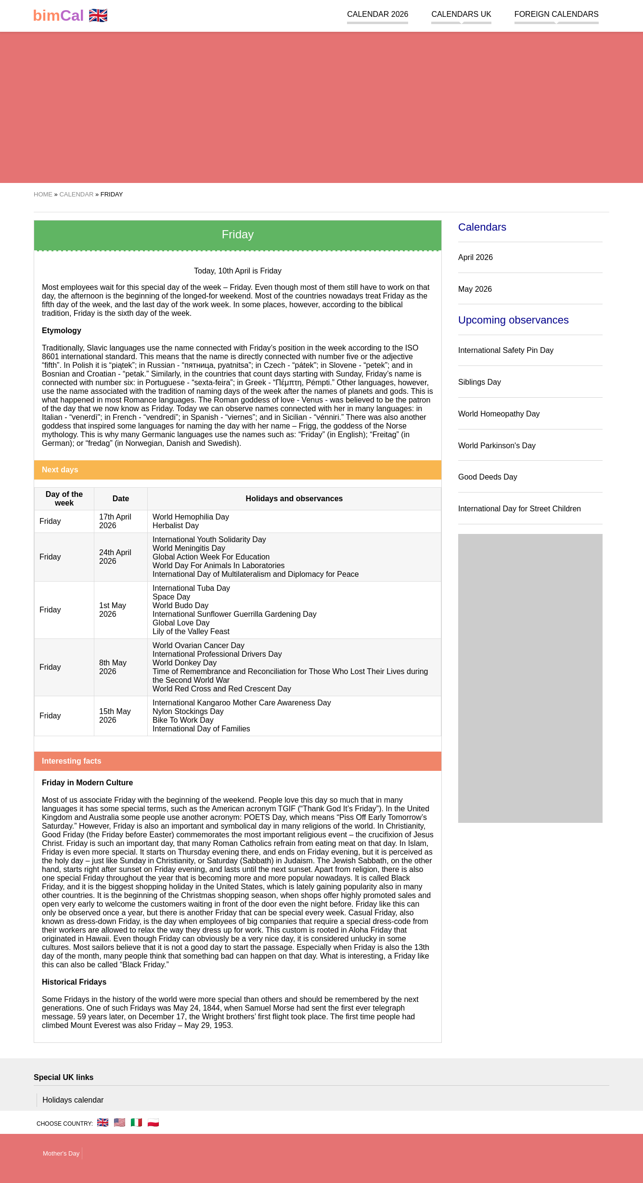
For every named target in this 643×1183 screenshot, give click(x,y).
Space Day (171, 597)
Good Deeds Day (487, 477)
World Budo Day (180, 605)
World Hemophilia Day (191, 517)
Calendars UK (461, 14)
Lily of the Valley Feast (191, 631)
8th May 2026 (113, 667)
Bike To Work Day (183, 720)
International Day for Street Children (519, 509)
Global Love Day (181, 623)
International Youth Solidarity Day (209, 539)
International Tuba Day (191, 588)
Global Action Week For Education (211, 557)
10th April (234, 271)
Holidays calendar (72, 1100)
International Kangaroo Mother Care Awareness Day (242, 703)
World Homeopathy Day (499, 414)
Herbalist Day (176, 525)
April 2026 (475, 257)
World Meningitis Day (189, 548)
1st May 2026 (112, 609)
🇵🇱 (153, 1122)
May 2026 (475, 289)
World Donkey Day (185, 663)
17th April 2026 (115, 521)
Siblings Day (479, 382)
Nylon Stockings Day (188, 711)
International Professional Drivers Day (217, 654)
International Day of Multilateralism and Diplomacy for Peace (256, 574)
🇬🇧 (70, 16)
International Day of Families (201, 729)
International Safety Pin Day (505, 350)
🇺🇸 (120, 1122)
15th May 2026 (115, 715)
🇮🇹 (136, 1122)
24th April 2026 (115, 556)
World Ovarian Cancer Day (198, 645)
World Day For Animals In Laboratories (218, 565)
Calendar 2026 (377, 14)
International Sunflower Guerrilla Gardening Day (235, 614)
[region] (321, 106)
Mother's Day (61, 1153)
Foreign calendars (556, 14)
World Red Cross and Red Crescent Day (222, 689)
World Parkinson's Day (497, 446)
